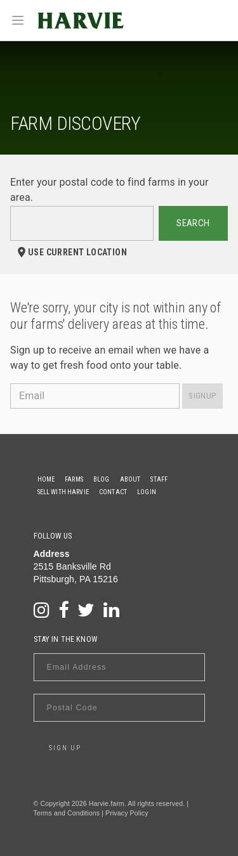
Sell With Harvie (63, 492)
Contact (113, 492)
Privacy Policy (126, 813)
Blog (101, 479)
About (130, 479)
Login (146, 492)
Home (46, 479)
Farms (74, 479)
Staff (159, 479)
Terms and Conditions (67, 813)
